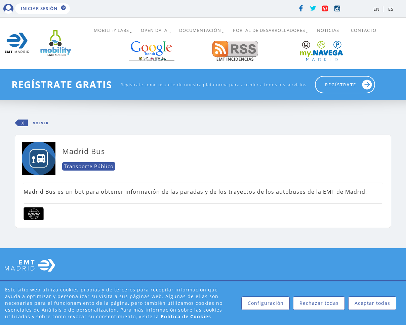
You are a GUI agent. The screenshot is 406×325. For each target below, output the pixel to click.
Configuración (266, 303)
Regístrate (340, 85)
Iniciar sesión (39, 8)
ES (391, 9)
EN (376, 9)
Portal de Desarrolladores (269, 30)
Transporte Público (89, 166)
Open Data (154, 30)
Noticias (328, 30)
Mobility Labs (111, 30)
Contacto (363, 30)
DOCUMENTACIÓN (200, 30)
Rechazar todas (319, 303)
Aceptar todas (372, 303)
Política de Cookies (186, 316)
